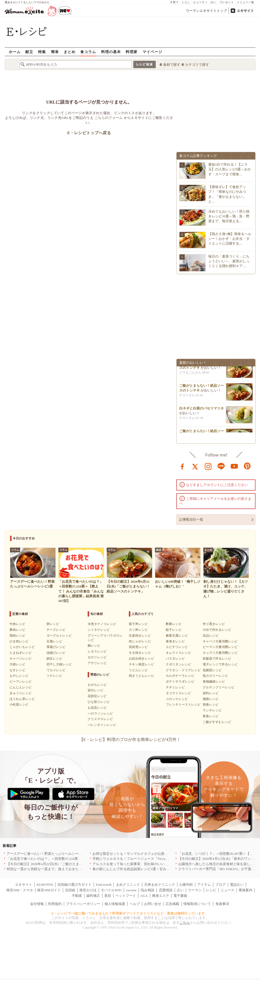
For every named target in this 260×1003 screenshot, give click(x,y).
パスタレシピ (175, 658)
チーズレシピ (55, 630)
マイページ (152, 51)
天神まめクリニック (159, 885)
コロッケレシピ (177, 699)
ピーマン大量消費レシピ (220, 647)
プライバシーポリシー (83, 904)
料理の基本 (111, 51)
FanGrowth (103, 885)
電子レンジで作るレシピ (220, 664)
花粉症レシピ (97, 696)
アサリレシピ (97, 663)
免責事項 (222, 904)
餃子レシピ (174, 630)
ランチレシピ (212, 710)
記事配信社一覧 (191, 519)
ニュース (227, 890)
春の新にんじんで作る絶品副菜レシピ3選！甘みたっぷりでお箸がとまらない (151, 869)
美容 (107, 896)
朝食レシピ (211, 704)
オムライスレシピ (178, 653)
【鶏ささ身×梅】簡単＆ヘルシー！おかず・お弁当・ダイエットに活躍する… (229, 238)
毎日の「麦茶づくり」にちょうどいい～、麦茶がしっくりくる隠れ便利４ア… (228, 261)
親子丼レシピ (138, 624)
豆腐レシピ (54, 641)
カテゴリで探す (197, 65)
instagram (208, 466)
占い (213, 2)
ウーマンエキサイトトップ (206, 11)
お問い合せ (152, 904)
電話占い (237, 885)
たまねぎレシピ (21, 653)
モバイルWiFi (111, 890)
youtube (234, 466)
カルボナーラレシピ (180, 676)
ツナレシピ (54, 676)
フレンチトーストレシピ (183, 704)
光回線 (70, 890)
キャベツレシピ (21, 658)
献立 (29, 51)
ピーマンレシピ (21, 681)
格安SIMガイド (48, 890)
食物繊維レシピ (214, 681)
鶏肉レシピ (17, 635)
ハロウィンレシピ (100, 713)
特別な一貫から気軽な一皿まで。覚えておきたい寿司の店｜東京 (56, 869)
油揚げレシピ (55, 653)
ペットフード (125, 896)
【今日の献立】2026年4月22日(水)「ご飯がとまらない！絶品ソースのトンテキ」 (69, 864)
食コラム (88, 51)
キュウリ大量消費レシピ (220, 653)
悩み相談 (147, 890)
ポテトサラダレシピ (180, 681)
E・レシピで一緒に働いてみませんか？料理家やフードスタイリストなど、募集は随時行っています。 (130, 913)
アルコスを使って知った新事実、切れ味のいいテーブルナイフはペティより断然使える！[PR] (164, 864)
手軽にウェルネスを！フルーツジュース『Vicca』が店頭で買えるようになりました (156, 859)
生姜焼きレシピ (140, 635)
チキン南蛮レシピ (141, 664)
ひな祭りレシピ (99, 702)
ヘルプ (135, 904)
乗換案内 (245, 890)
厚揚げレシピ (55, 647)
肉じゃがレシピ (140, 641)
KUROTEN (44, 885)
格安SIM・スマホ (19, 890)
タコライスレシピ (178, 693)
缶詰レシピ (211, 635)
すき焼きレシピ (140, 653)
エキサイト (245, 11)
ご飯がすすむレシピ (217, 722)
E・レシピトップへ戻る (89, 133)
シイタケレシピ (99, 630)
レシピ (211, 890)
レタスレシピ (97, 651)
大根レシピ (17, 664)
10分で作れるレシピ (217, 630)
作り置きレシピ (214, 624)
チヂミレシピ (175, 687)
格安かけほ (88, 890)
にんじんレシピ (21, 687)
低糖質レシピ (212, 670)
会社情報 (37, 904)
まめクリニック (128, 885)
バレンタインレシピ (102, 725)
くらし (186, 2)
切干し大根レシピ (59, 664)
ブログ (220, 885)
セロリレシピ (97, 657)
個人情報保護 (115, 904)
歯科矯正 (93, 896)
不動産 (77, 896)
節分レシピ (95, 690)
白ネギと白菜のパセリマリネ (201, 410)
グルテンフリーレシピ (218, 687)
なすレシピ (17, 670)
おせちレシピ (97, 685)
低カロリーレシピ (215, 676)
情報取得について (197, 904)
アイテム (204, 885)
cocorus (131, 890)
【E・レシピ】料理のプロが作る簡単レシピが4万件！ (130, 739)
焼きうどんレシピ (141, 676)
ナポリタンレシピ (178, 664)
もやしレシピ (19, 676)
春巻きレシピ (175, 641)
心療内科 (186, 885)
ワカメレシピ (55, 670)
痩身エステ (160, 896)
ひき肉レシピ (19, 641)
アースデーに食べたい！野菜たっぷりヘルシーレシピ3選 (50, 854)
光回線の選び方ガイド (74, 885)
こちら (184, 923)
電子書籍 (180, 896)
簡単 (55, 51)
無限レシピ (211, 699)
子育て (174, 2)
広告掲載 (172, 904)
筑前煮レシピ (138, 647)
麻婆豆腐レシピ (177, 635)
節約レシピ (211, 693)
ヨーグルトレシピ (59, 635)
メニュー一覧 (245, 2)
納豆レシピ (54, 658)
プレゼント (226, 2)
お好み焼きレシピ (141, 658)
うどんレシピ (138, 670)
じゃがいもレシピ (22, 647)
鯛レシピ (94, 645)
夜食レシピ (211, 716)
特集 (42, 51)
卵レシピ (52, 624)
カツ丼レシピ (138, 630)
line (221, 466)
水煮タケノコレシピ (102, 624)
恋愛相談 (166, 890)
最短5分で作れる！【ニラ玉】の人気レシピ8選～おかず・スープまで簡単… (229, 169)
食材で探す (171, 65)
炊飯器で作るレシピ (217, 658)
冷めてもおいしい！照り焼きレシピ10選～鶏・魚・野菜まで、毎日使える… (228, 216)
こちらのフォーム (108, 118)
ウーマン (195, 890)
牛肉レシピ (17, 624)
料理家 (132, 51)
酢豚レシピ (174, 624)
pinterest (247, 466)
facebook (182, 466)
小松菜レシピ (19, 704)
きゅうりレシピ (21, 693)
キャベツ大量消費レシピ (220, 641)
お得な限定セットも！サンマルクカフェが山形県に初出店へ (138, 854)
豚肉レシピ (17, 630)
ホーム (15, 51)
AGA (144, 896)
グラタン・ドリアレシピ (183, 670)
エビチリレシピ (177, 647)
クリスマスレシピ (100, 719)
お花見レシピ (97, 708)
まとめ (69, 51)
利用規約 (55, 904)
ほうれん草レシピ (22, 699)
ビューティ (200, 2)
